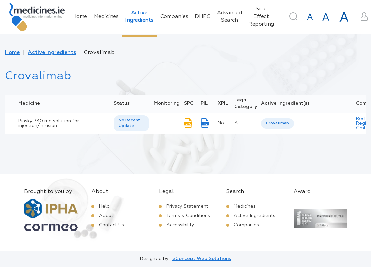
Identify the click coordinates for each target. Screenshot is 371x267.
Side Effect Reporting (261, 16)
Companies (174, 16)
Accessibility (180, 225)
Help (104, 206)
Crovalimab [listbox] (277, 123)
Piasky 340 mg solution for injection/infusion (48, 123)
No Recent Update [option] (129, 123)
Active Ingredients (139, 16)
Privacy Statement (187, 206)
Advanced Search (229, 16)
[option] (277, 123)
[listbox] (131, 123)
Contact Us (111, 225)
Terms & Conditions (188, 215)
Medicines (106, 16)
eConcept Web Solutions (201, 258)
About (106, 215)
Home (79, 16)
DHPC (202, 16)
